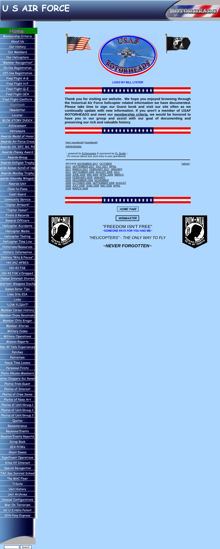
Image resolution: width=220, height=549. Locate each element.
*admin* (185, 163)
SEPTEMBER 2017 (83, 166)
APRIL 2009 (106, 174)
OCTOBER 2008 (81, 183)
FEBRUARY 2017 (99, 169)
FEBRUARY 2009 (82, 177)
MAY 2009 (92, 174)
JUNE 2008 (92, 185)
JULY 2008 (78, 185)
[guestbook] (91, 142)
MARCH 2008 (80, 188)
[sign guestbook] (75, 142)
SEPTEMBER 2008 (103, 183)
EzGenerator (89, 153)
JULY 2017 (102, 166)
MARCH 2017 (80, 169)
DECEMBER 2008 (82, 180)
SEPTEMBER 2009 (83, 172)
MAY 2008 (106, 185)
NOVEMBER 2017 (87, 163)
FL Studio (120, 153)
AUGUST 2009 (104, 172)
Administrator (74, 146)
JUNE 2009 (78, 174)
